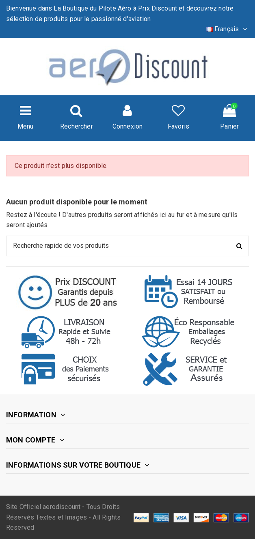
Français (227, 29)
